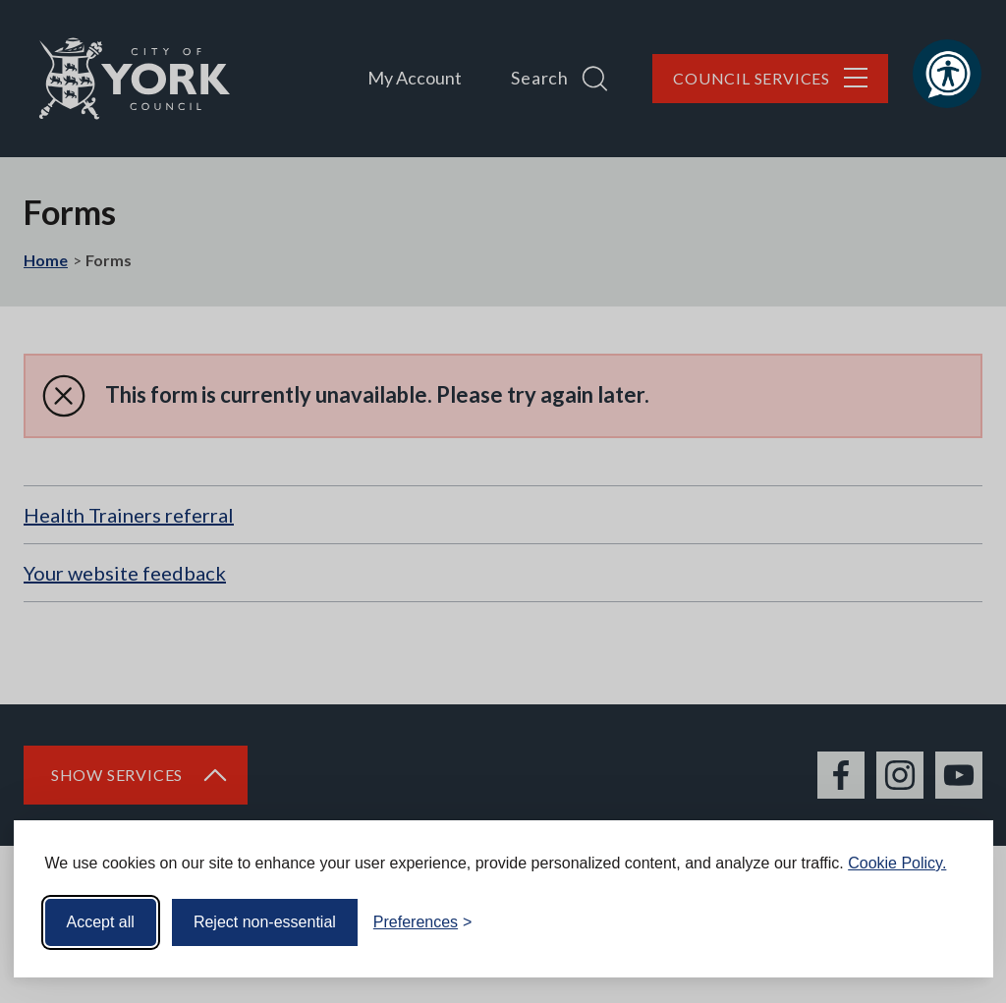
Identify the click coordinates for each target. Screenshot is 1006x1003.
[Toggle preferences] (423, 922)
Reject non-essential (265, 922)
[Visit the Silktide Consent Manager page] (950, 922)
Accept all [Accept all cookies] (101, 922)
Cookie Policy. (897, 863)
